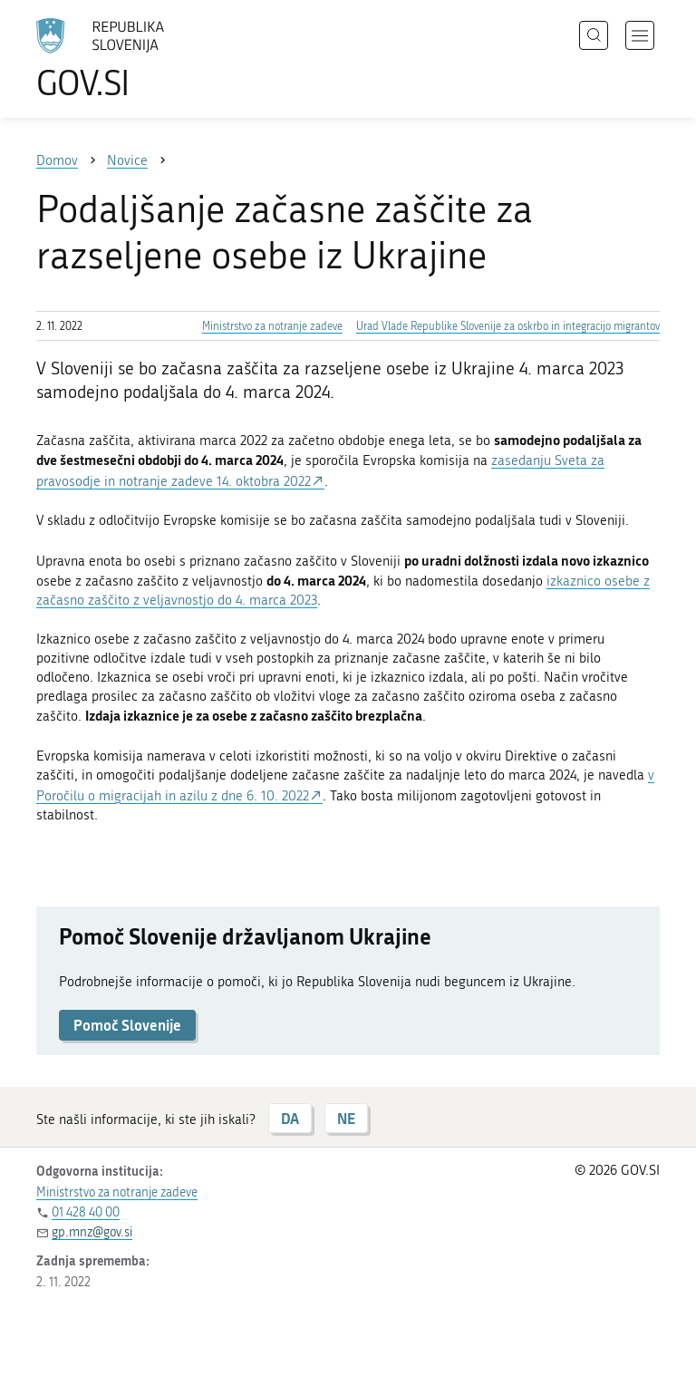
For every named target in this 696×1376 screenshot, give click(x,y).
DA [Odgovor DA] (290, 1118)
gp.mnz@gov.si (92, 1232)
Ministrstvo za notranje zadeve (272, 326)
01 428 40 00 (86, 1212)
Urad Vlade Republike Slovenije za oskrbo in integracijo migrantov (508, 326)
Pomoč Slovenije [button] (127, 1024)
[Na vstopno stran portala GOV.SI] (127, 59)
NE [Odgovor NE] (346, 1118)
